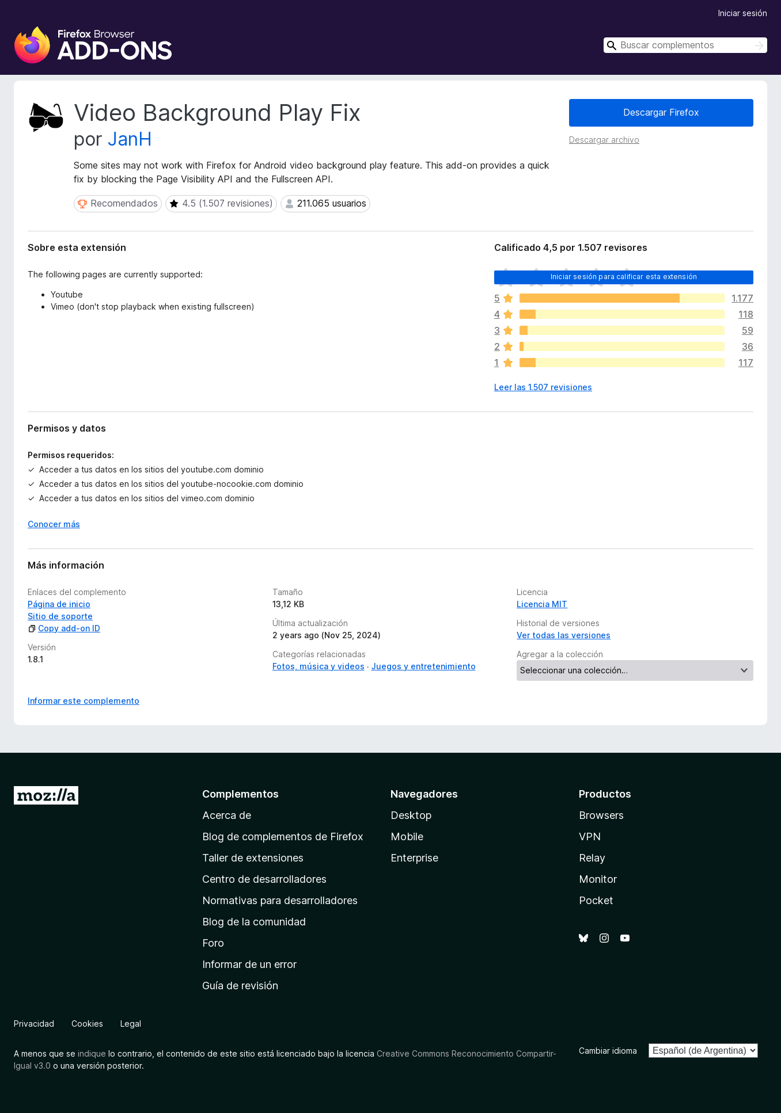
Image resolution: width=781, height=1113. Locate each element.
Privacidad (34, 1023)
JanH (130, 139)
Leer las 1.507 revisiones (543, 387)
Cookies (87, 1023)
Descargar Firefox (661, 112)
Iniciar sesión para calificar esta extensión (624, 276)
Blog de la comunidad (254, 922)
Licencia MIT (542, 604)
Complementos (240, 794)
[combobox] (685, 45)
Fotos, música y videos (318, 666)
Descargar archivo (604, 139)
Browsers (601, 815)
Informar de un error (249, 964)
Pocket (596, 900)
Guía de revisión (240, 985)
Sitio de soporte (60, 616)
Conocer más (54, 524)
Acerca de (226, 815)
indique (92, 1053)
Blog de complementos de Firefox (282, 836)
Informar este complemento (83, 701)
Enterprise (414, 858)
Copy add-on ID (64, 628)
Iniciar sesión (742, 13)
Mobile (406, 836)
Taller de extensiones (253, 858)
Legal (130, 1023)
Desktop (410, 815)
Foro (213, 943)
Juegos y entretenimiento (423, 666)
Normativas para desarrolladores (280, 900)
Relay (592, 858)
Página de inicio (59, 604)
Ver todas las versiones (564, 635)
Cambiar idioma (608, 1050)
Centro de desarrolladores (264, 879)
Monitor (598, 879)
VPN (590, 836)
